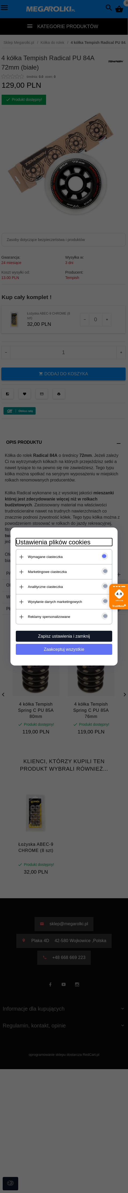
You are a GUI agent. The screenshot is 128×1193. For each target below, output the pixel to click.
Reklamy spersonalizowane (49, 617)
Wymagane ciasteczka (45, 557)
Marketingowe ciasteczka (47, 572)
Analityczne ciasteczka (45, 587)
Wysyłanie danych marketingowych (55, 602)
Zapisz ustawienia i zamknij (64, 636)
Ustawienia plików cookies (53, 542)
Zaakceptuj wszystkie (64, 649)
